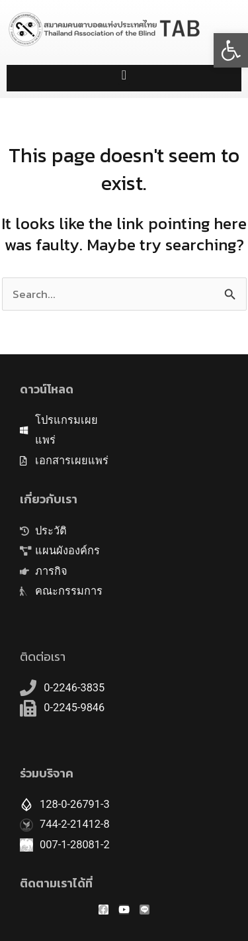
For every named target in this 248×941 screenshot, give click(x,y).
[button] (231, 50)
